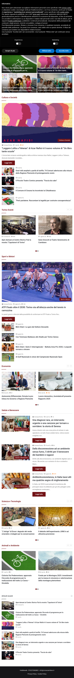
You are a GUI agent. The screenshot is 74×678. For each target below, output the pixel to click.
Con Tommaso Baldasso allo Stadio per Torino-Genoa (37, 337)
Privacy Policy (32, 674)
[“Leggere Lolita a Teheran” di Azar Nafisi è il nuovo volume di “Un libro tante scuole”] (54, 63)
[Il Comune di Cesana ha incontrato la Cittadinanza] (8, 191)
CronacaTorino (7, 145)
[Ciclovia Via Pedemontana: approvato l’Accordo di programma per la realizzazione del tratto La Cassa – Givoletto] (19, 63)
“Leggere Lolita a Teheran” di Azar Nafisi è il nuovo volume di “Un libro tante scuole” (54, 70)
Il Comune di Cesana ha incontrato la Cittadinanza (36, 191)
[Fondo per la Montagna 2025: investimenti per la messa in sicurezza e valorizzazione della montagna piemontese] (55, 560)
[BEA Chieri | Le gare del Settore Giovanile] (8, 327)
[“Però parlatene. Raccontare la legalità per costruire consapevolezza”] (8, 201)
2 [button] (37, 404)
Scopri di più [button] (10, 51)
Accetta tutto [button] (64, 51)
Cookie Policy (42, 674)
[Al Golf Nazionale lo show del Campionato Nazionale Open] (8, 357)
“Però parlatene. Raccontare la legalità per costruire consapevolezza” (43, 200)
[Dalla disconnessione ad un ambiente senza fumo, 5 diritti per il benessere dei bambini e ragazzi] (16, 452)
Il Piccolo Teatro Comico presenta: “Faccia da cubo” (36, 181)
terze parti (36, 14)
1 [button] (36, 251)
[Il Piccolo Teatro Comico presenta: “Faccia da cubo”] (8, 181)
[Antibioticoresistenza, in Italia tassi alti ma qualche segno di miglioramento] (16, 481)
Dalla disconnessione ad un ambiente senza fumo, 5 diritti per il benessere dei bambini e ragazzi (51, 451)
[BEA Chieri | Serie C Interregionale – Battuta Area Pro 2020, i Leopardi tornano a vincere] (8, 347)
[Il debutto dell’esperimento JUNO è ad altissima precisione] (55, 516)
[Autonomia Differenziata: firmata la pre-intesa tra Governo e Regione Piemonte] (19, 381)
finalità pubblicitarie (14, 21)
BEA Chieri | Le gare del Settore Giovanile (32, 327)
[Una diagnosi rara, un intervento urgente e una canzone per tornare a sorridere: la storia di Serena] (54, 83)
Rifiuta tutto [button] (46, 51)
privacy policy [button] (66, 8)
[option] (19, 230)
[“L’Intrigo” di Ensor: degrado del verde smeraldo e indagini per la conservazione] (19, 516)
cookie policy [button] (64, 12)
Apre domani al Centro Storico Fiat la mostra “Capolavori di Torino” (39, 602)
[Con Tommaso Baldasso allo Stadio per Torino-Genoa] (8, 337)
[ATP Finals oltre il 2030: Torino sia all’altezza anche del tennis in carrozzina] (37, 282)
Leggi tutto (8, 163)
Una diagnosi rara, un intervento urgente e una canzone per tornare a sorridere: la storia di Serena (54, 90)
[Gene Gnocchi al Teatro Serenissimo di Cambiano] (55, 225)
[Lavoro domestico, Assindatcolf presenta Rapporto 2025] (55, 381)
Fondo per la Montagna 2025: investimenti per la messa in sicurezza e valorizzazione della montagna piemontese (55, 578)
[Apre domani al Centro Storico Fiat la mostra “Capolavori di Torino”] (19, 225)
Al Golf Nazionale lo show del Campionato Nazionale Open (39, 357)
